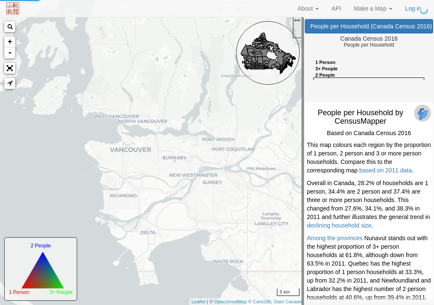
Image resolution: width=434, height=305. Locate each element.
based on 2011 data (385, 170)
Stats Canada (287, 301)
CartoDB (262, 301)
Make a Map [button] (373, 8)
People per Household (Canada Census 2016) (371, 26)
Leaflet (199, 301)
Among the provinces (335, 238)
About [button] (308, 8)
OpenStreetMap (230, 301)
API (336, 8)
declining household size (339, 225)
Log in (413, 8)
